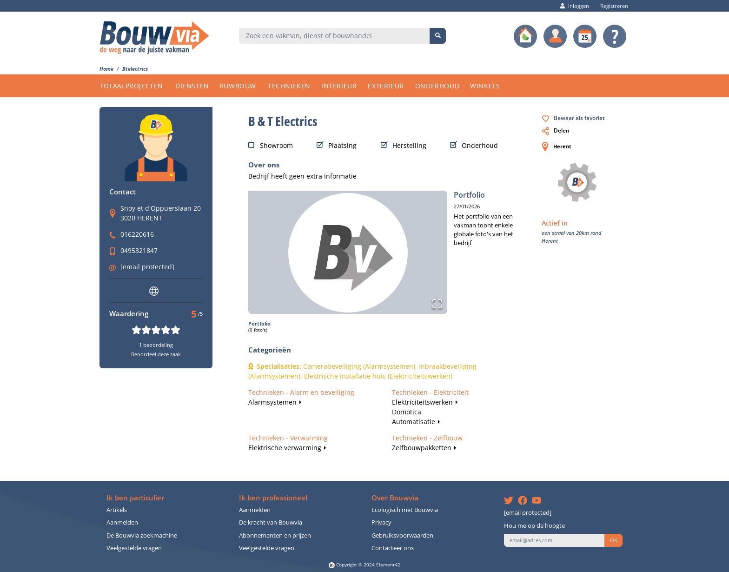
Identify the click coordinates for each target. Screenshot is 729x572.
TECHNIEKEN (289, 85)
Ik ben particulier (135, 498)
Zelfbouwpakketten (421, 447)
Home (106, 68)
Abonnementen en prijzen (275, 535)
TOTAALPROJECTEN (131, 85)
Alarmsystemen (272, 402)
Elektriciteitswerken (422, 402)
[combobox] (334, 36)
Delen (556, 130)
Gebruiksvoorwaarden (402, 535)
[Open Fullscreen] (437, 303)
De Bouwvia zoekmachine (141, 535)
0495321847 (139, 250)
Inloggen (574, 5)
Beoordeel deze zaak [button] (156, 354)
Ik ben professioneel (273, 498)
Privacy (381, 522)
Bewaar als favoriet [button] (573, 118)
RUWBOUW (237, 85)
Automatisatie (413, 421)
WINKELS (485, 85)
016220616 (137, 234)
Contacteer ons (392, 548)
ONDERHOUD (437, 85)
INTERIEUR (339, 85)
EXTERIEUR (386, 85)
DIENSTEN (192, 85)
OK (613, 540)
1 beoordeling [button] (156, 344)
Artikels (116, 510)
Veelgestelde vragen (134, 548)
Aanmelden (122, 522)
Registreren (612, 5)
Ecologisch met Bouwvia (404, 510)
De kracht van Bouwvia (270, 522)
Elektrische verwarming (284, 447)
